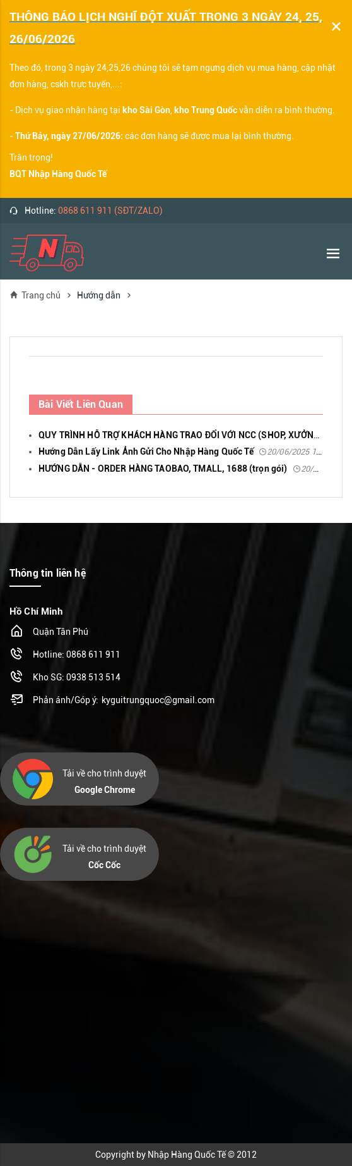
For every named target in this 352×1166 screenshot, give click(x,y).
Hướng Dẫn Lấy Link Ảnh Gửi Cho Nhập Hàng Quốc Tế (184, 451)
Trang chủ (35, 295)
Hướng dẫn (98, 295)
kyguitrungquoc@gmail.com (158, 700)
